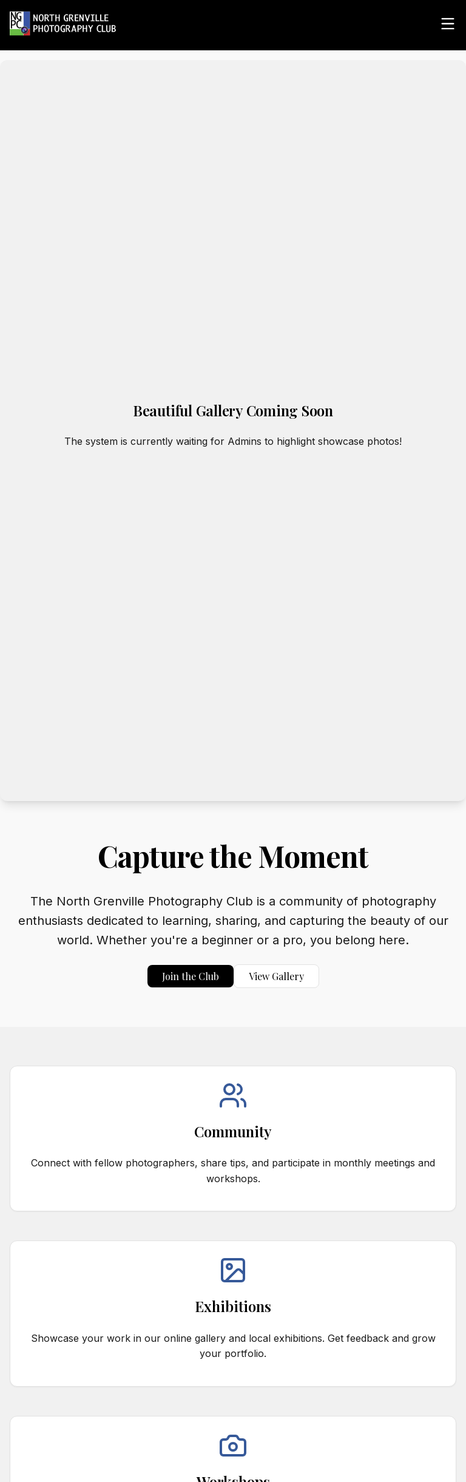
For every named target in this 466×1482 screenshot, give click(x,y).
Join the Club (190, 976)
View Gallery (276, 976)
